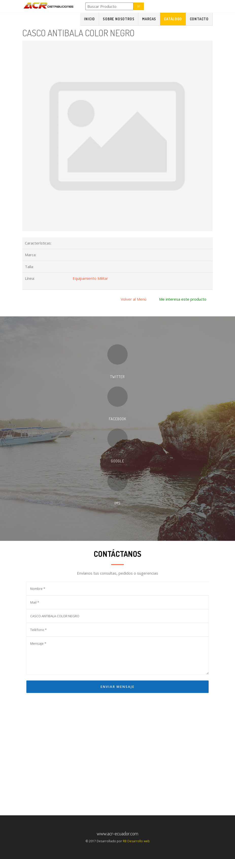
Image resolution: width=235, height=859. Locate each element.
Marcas (149, 19)
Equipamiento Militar (90, 278)
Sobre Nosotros (118, 19)
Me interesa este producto (182, 299)
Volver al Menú (133, 299)
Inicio (89, 19)
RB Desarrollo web (136, 841)
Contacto (199, 19)
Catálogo (173, 19)
